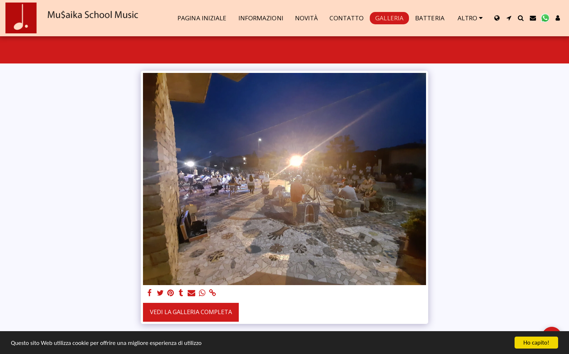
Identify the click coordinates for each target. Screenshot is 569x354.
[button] (509, 18)
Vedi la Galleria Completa (191, 312)
